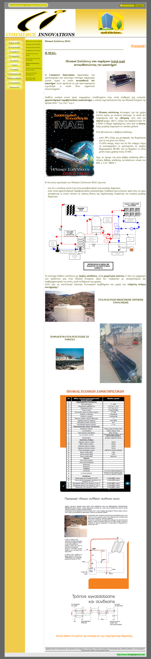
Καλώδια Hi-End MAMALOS (31, 74)
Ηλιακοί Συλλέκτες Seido (32, 54)
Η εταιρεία (104, 649)
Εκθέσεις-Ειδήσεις (127, 649)
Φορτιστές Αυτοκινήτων (34, 41)
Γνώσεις (97, 649)
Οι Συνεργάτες (139, 649)
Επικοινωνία (85, 650)
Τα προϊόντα (71, 649)
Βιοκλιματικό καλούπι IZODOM (33, 59)
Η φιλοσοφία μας (114, 649)
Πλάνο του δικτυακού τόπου (100, 650)
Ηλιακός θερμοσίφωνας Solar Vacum (33, 69)
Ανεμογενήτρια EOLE (33, 47)
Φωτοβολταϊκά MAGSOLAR (31, 79)
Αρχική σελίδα (50, 649)
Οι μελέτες (89, 649)
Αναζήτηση (139, 6)
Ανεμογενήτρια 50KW (33, 44)
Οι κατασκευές (61, 649)
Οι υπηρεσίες (80, 649)
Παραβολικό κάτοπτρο (33, 50)
